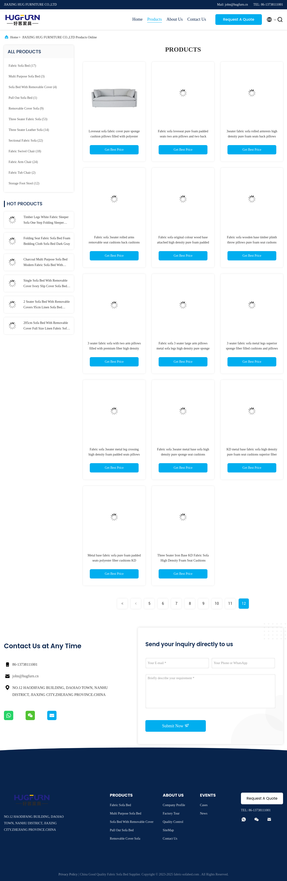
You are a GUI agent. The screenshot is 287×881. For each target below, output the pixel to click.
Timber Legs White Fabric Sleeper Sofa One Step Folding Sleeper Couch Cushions (46, 220)
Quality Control (173, 822)
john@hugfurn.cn (25, 676)
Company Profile (174, 805)
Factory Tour (171, 813)
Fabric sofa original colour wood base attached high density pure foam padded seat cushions (183, 242)
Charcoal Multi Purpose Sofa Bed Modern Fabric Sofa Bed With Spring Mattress (45, 263)
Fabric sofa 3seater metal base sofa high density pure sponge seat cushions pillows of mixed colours (183, 454)
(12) (24, 183)
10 (217, 603)
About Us (175, 19)
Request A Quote (238, 19)
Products (154, 19)
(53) (28, 119)
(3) (27, 76)
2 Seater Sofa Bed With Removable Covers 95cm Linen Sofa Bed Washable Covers (46, 305)
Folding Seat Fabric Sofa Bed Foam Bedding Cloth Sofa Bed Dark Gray (46, 241)
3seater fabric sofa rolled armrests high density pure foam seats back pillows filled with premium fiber (252, 136)
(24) (23, 162)
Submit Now (175, 725)
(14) (29, 130)
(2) (22, 172)
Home (137, 19)
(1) (23, 98)
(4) (33, 87)
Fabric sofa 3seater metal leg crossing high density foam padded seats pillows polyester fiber (114, 454)
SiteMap (168, 830)
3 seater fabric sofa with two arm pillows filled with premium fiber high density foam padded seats (114, 348)
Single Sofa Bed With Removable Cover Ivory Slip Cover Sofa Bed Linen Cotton (45, 284)
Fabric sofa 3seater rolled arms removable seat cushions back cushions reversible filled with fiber (114, 242)
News (203, 813)
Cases (204, 805)
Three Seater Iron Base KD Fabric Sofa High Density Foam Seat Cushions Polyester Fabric (183, 560)
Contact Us (196, 19)
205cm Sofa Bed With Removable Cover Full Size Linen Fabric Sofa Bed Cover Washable (45, 326)
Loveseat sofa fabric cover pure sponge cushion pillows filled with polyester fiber (114, 136)
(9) (26, 108)
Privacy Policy (68, 874)
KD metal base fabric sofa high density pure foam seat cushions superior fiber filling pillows (252, 454)
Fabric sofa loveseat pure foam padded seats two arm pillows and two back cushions (183, 136)
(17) (22, 65)
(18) (25, 151)
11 (230, 603)
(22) (26, 140)
